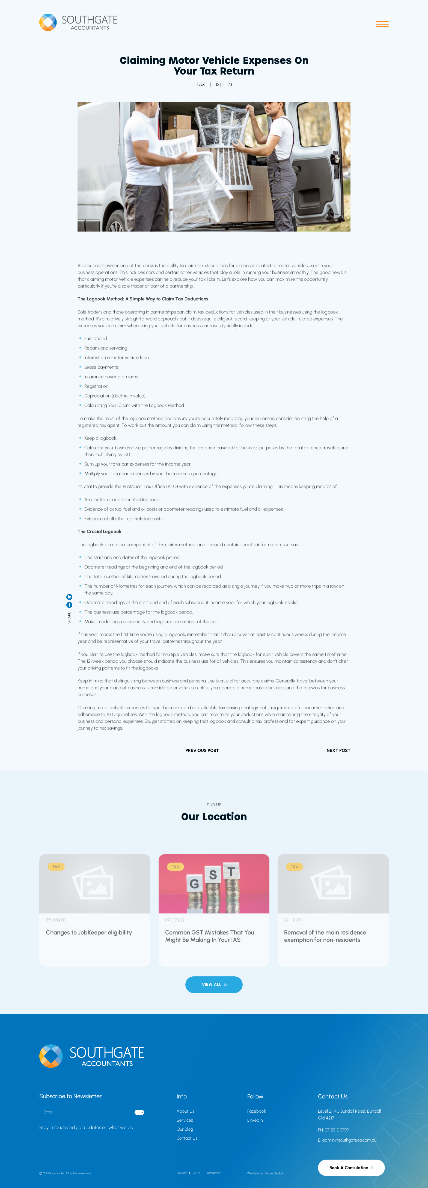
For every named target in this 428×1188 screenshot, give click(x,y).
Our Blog (185, 1129)
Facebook (256, 1111)
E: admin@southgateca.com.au (347, 1140)
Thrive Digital (273, 1173)
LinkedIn (255, 1120)
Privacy (182, 1173)
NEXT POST (338, 750)
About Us (185, 1111)
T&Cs (196, 1173)
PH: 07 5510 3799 (333, 1130)
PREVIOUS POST (202, 750)
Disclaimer (213, 1173)
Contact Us (187, 1138)
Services (185, 1120)
